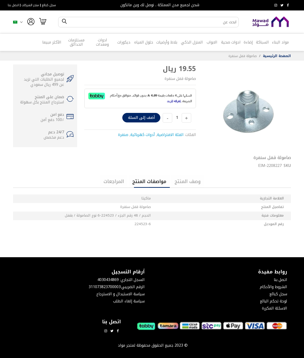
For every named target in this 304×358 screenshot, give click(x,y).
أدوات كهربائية (142, 134)
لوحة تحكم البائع (273, 301)
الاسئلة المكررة (274, 308)
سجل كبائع (49, 5)
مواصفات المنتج (149, 181)
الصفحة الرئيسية (277, 56)
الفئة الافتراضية (170, 134)
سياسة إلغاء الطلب (129, 301)
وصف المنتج (188, 181)
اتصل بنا (13, 5)
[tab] (187, 181)
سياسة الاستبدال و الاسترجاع (120, 294)
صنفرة (123, 134)
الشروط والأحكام (273, 286)
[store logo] (271, 22)
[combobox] (152, 22)
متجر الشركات (30, 5)
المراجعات (114, 181)
